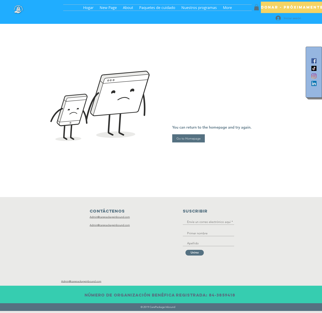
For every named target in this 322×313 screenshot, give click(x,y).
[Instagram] (313, 75)
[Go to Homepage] (188, 138)
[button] (256, 7)
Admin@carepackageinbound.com (110, 216)
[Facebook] (313, 60)
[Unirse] (194, 253)
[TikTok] (313, 68)
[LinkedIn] (313, 83)
